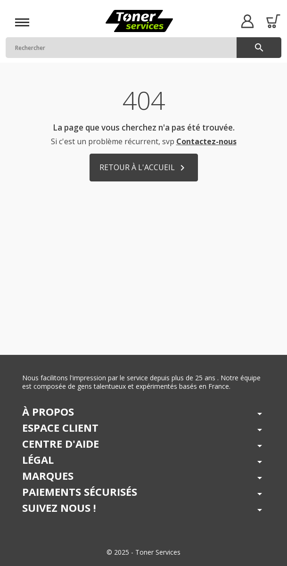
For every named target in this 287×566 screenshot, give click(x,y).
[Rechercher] (143, 47)
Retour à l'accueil (143, 168)
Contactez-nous (206, 141)
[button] (247, 21)
